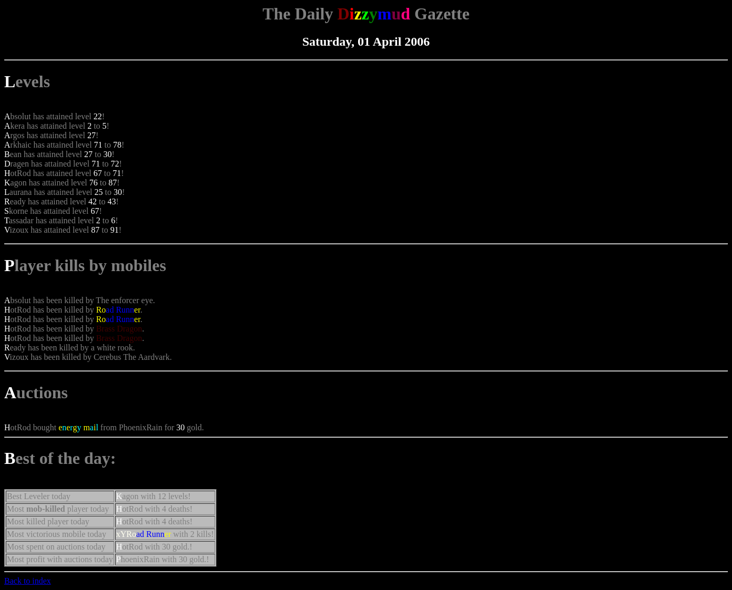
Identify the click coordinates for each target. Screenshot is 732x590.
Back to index (27, 580)
